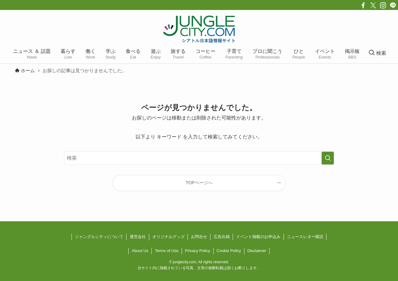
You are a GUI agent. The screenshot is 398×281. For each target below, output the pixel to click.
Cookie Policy (228, 250)
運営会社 (138, 236)
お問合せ (199, 236)
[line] (393, 5)
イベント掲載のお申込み (258, 236)
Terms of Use (167, 250)
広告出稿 (222, 236)
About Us (140, 250)
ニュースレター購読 (305, 236)
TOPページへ (199, 182)
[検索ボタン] (377, 53)
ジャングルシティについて (99, 236)
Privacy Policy (197, 250)
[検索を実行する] (328, 158)
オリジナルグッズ (168, 236)
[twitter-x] (373, 5)
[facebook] (363, 5)
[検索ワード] (199, 158)
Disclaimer (257, 250)
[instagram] (383, 5)
